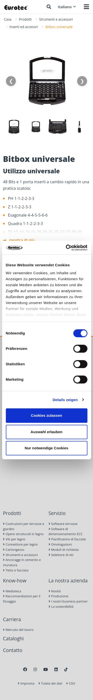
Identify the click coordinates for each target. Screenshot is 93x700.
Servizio (57, 513)
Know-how (14, 580)
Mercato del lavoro (18, 629)
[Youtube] (45, 669)
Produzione (58, 596)
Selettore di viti (61, 555)
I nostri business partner (68, 601)
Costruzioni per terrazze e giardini (23, 526)
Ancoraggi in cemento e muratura (22, 562)
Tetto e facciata (15, 570)
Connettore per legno (20, 544)
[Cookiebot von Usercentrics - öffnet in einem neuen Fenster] (66, 247)
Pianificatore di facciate (67, 539)
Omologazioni (60, 544)
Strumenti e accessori (56, 19)
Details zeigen (65, 400)
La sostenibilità (61, 606)
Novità (55, 591)
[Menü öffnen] (86, 7)
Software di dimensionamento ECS (66, 531)
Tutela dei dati (50, 683)
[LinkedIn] (56, 669)
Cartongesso (13, 549)
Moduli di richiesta (64, 549)
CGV (70, 683)
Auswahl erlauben (46, 432)
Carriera (12, 619)
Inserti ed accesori (23, 26)
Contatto (12, 650)
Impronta (26, 683)
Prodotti (25, 19)
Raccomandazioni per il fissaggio (21, 599)
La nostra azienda (68, 580)
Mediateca (12, 591)
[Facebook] (25, 669)
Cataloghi (13, 638)
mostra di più (22, 240)
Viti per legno (14, 539)
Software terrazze (63, 523)
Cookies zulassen (46, 415)
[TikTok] (66, 669)
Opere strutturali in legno (23, 534)
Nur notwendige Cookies (46, 448)
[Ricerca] (49, 7)
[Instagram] (35, 669)
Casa (7, 19)
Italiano (67, 6)
